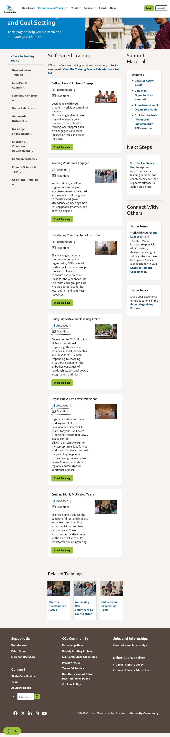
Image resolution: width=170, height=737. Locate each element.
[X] (22, 713)
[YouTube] (44, 713)
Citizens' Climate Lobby (128, 664)
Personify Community (144, 713)
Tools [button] (75, 8)
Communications (23, 159)
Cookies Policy (71, 684)
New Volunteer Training (22, 72)
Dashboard (28, 8)
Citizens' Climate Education (131, 670)
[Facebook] (15, 713)
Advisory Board (21, 688)
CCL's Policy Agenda (20, 85)
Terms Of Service (73, 668)
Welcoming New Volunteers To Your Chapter (84, 608)
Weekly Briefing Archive (77, 651)
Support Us (20, 638)
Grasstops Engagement (20, 131)
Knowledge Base (72, 645)
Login (149, 8)
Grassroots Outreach (19, 118)
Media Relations (22, 108)
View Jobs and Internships (130, 645)
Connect (18, 669)
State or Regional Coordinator (141, 270)
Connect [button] (88, 8)
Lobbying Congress (25, 95)
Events (103, 8)
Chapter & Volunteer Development (21, 146)
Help (113, 8)
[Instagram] (36, 713)
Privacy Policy (71, 662)
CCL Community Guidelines (79, 657)
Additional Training (25, 180)
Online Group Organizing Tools (109, 606)
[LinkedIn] (29, 713)
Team (15, 682)
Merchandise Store (23, 657)
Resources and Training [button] (52, 8)
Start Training (62, 147)
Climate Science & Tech (24, 169)
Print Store (18, 651)
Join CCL (161, 8)
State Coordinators (24, 676)
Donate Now (19, 645)
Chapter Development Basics (57, 606)
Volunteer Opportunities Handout (144, 95)
